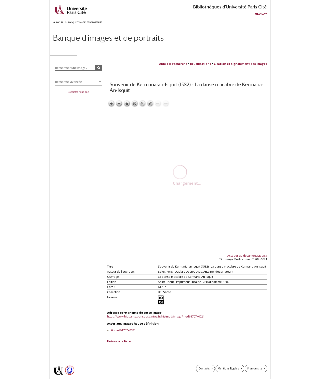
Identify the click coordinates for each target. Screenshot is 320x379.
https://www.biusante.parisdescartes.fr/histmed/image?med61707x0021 (155, 316)
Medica (260, 13)
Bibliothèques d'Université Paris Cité (230, 6)
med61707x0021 (125, 330)
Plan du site (254, 368)
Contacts (204, 368)
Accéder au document (247, 256)
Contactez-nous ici (77, 92)
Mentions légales (228, 368)
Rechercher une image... (71, 68)
